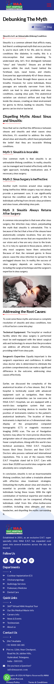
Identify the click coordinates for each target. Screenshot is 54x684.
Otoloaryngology (15, 579)
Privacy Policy (13, 682)
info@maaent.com (15, 669)
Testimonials (13, 622)
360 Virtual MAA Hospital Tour (22, 606)
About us (11, 627)
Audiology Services (16, 584)
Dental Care (13, 592)
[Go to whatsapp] (7, 677)
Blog (49, 26)
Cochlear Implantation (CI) (19, 575)
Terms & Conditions (38, 682)
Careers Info (13, 614)
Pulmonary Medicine (17, 588)
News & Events (14, 618)
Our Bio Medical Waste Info (20, 610)
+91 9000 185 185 (13, 645)
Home (37, 26)
